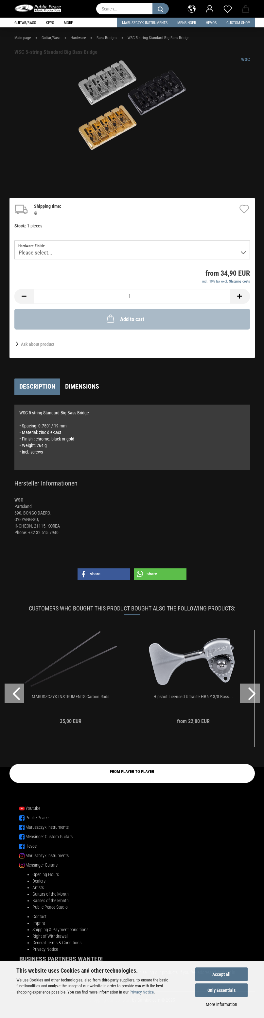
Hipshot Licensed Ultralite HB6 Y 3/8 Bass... (193, 696)
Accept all (221, 974)
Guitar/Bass (25, 23)
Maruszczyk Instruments (144, 23)
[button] (192, 8)
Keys (50, 23)
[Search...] (160, 8)
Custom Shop (238, 23)
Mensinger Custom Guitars (49, 836)
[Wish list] (228, 8)
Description (37, 386)
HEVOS (211, 23)
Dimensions (82, 386)
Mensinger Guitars (42, 865)
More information (221, 1004)
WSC (245, 59)
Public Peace (37, 817)
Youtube (33, 808)
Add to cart (124, 318)
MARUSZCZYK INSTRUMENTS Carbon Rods (70, 696)
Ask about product (37, 344)
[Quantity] (132, 296)
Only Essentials (221, 990)
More (68, 23)
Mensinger (186, 23)
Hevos (31, 846)
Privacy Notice (142, 992)
